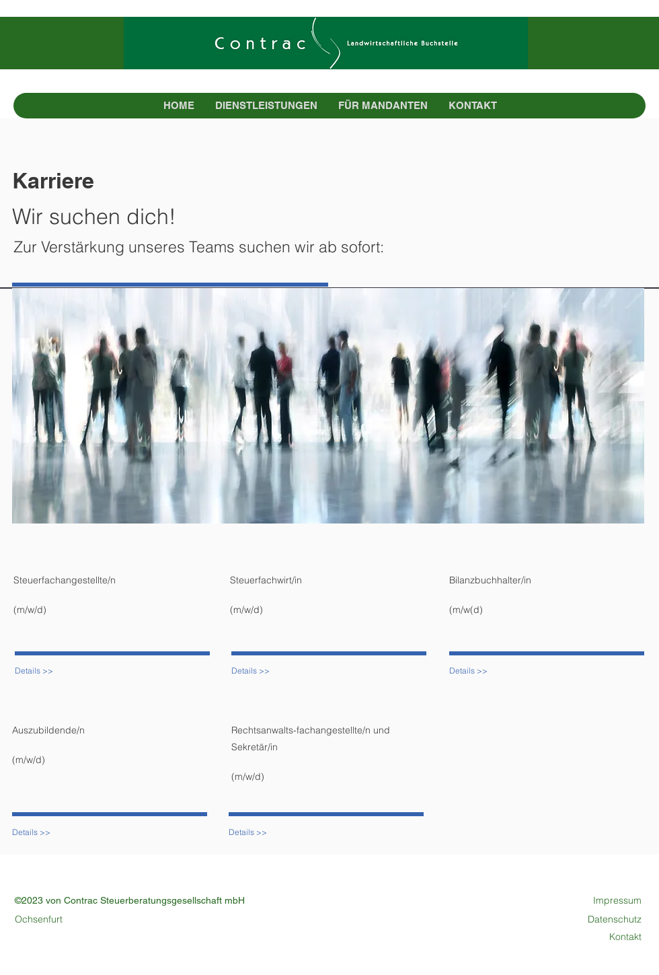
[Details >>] (50, 671)
